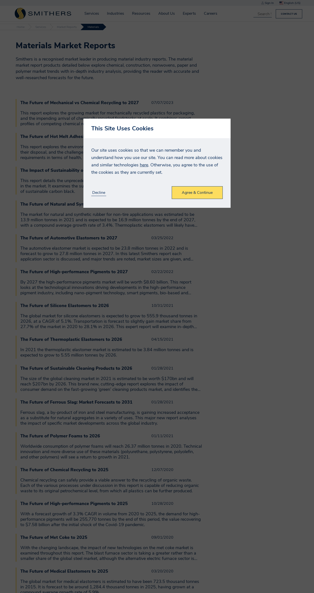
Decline (98, 192)
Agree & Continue (197, 192)
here (144, 165)
